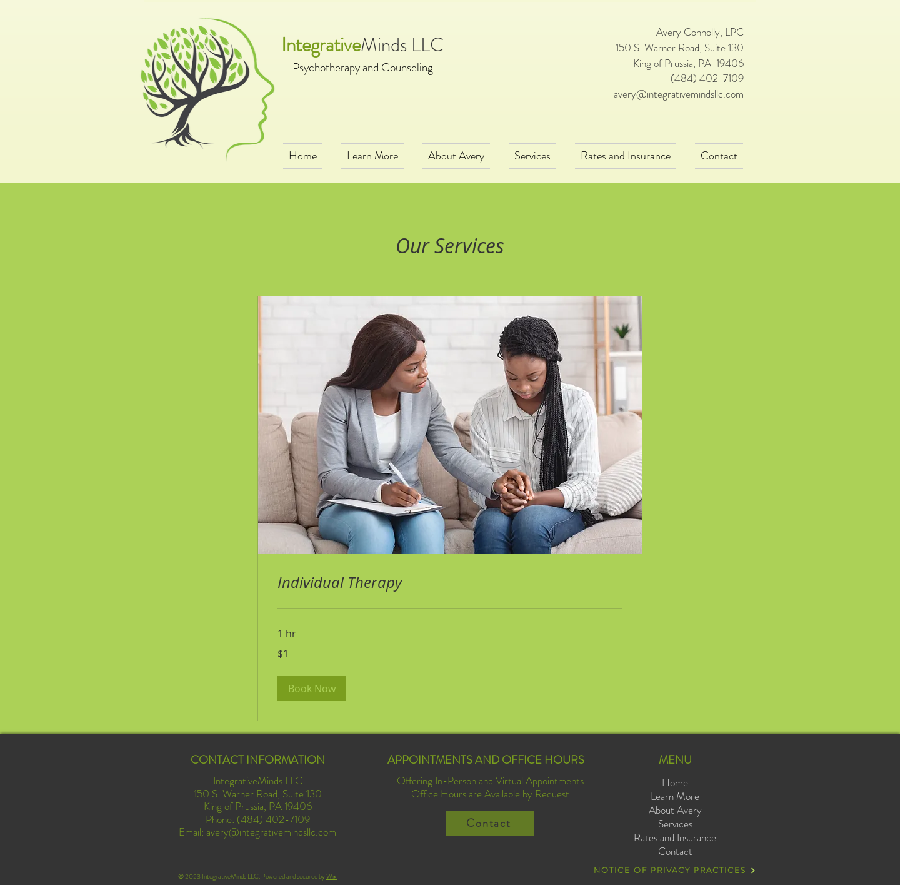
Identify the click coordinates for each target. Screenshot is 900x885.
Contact (675, 851)
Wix (331, 876)
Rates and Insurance (675, 837)
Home (675, 782)
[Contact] (490, 823)
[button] (312, 688)
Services (675, 824)
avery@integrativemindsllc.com (679, 93)
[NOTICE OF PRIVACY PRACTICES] (675, 870)
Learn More (675, 796)
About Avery (675, 810)
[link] (450, 583)
